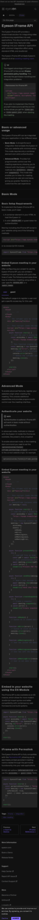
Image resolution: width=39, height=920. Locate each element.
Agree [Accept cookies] (16, 918)
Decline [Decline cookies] (5, 918)
